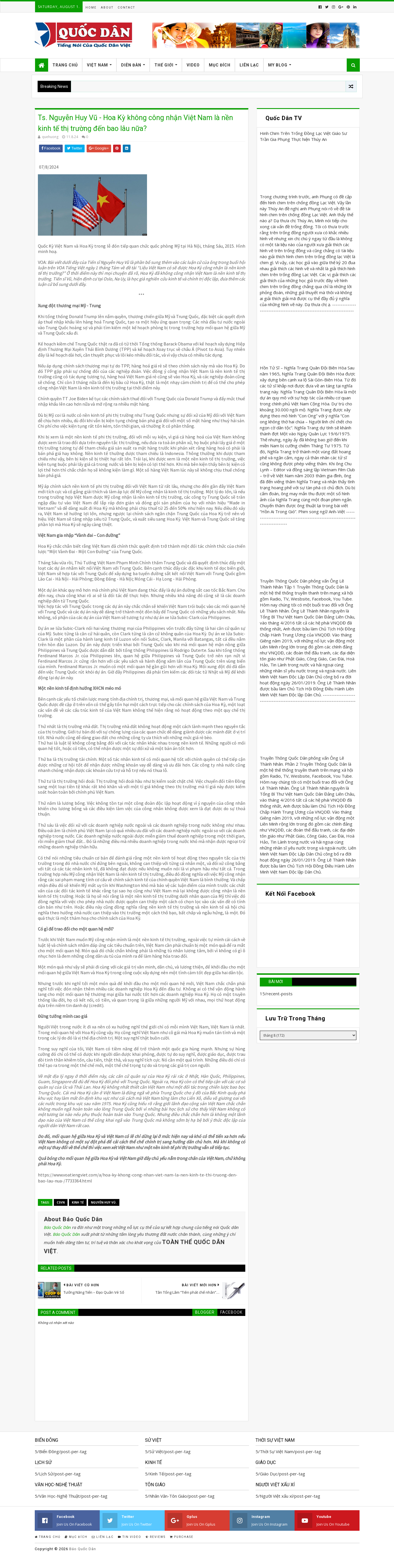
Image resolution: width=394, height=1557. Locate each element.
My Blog (277, 65)
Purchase (181, 1536)
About (107, 7)
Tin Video (129, 1536)
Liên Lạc (249, 65)
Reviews (156, 1536)
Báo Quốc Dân (57, 1227)
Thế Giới (163, 65)
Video (193, 65)
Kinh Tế (78, 1202)
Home (91, 7)
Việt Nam (97, 65)
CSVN (61, 1202)
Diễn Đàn (131, 65)
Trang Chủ (65, 65)
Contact (126, 7)
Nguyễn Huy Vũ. (104, 1202)
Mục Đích (219, 65)
